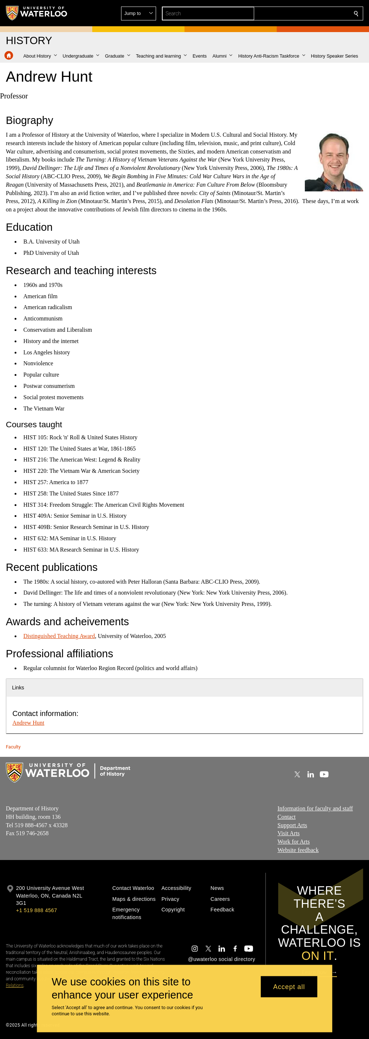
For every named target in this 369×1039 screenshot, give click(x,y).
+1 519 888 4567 (36, 910)
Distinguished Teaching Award (59, 636)
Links (18, 687)
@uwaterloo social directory (221, 959)
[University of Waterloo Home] (37, 13)
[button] (303, 13)
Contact (286, 816)
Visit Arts (288, 833)
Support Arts (292, 825)
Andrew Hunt (28, 723)
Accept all (289, 986)
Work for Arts (293, 841)
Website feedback (298, 850)
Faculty (13, 747)
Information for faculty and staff (315, 808)
